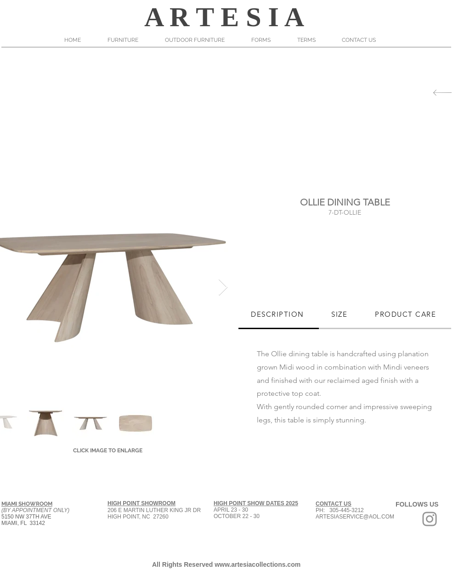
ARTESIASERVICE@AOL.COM (355, 516)
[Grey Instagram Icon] (429, 519)
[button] (129, 40)
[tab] (278, 315)
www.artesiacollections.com (257, 564)
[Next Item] (223, 287)
